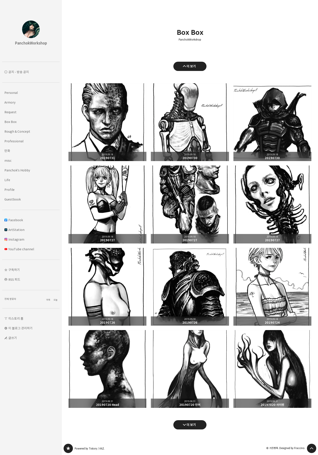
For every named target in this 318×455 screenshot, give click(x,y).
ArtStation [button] (14, 230)
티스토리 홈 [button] (15, 318)
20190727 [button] (107, 204)
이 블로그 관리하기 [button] (20, 328)
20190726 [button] (107, 287)
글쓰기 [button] (12, 338)
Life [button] (7, 180)
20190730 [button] (190, 122)
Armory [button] (9, 102)
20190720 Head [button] (107, 369)
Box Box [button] (10, 122)
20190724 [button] (272, 287)
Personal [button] (11, 93)
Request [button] (10, 112)
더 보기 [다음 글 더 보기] (191, 425)
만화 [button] (7, 151)
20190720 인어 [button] (190, 369)
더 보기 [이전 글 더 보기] (191, 66)
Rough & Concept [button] (17, 131)
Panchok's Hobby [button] (17, 170)
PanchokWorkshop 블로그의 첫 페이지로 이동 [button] (31, 31)
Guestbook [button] (12, 199)
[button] (31, 270)
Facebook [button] (13, 220)
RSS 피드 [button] (14, 279)
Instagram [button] (14, 239)
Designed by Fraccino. (292, 448)
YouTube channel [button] (19, 249)
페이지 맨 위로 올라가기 (311, 448)
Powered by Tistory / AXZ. (90, 448)
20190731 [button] (107, 122)
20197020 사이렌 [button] (272, 369)
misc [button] (7, 160)
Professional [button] (13, 141)
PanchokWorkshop (190, 39)
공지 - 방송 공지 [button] (18, 72)
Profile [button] (9, 190)
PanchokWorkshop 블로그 (68, 448)
